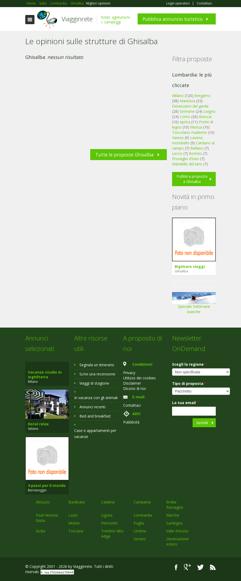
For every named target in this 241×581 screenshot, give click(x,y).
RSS (213, 567)
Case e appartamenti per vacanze (95, 433)
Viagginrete (77, 18)
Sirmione (187, 111)
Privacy (129, 372)
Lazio (73, 515)
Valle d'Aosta (177, 530)
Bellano (196, 148)
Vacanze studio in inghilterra (45, 374)
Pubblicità (131, 422)
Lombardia (143, 515)
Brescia (205, 116)
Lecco (177, 153)
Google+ (187, 567)
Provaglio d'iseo (185, 158)
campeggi (112, 21)
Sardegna (174, 523)
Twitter (200, 567)
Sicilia (40, 530)
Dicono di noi (134, 388)
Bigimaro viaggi (190, 266)
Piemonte (109, 523)
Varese (178, 137)
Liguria (106, 515)
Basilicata (76, 502)
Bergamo (202, 95)
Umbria (140, 530)
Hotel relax (38, 423)
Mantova (187, 100)
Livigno (209, 111)
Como (185, 116)
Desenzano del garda (190, 106)
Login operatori (178, 3)
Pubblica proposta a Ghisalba (192, 179)
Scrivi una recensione (97, 373)
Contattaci (204, 3)
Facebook (176, 567)
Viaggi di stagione (94, 383)
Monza (196, 127)
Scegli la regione (189, 364)
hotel (105, 17)
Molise (74, 523)
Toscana (75, 530)
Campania (142, 502)
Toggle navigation (29, 19)
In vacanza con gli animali (96, 397)
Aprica (185, 121)
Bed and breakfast (95, 416)
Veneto (140, 538)
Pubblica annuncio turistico (173, 19)
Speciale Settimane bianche (194, 304)
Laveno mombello (187, 140)
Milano (178, 95)
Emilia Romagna (174, 505)
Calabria (108, 502)
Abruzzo (43, 502)
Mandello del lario (187, 163)
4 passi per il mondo (47, 485)
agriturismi (121, 17)
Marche (172, 515)
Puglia (139, 523)
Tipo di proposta (189, 383)
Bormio (195, 153)
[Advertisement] (96, 109)
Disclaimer (132, 383)
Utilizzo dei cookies (139, 377)
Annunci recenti (92, 406)
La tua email (185, 402)
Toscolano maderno (189, 132)
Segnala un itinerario (96, 364)
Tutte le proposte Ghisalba (124, 154)
